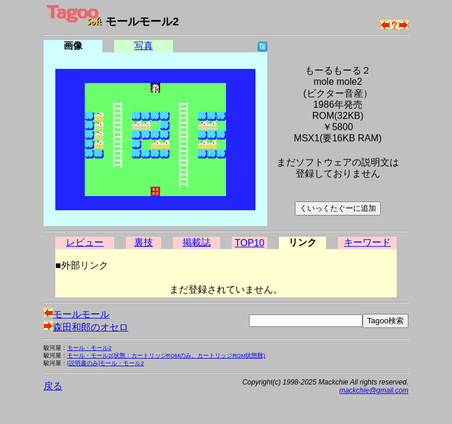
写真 (143, 46)
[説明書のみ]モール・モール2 (105, 363)
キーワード (367, 242)
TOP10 (249, 243)
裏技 (143, 242)
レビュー (85, 242)
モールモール (76, 314)
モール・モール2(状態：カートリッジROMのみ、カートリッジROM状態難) (166, 355)
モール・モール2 (89, 347)
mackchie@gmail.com (373, 390)
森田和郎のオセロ (86, 327)
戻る (53, 386)
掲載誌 (196, 242)
